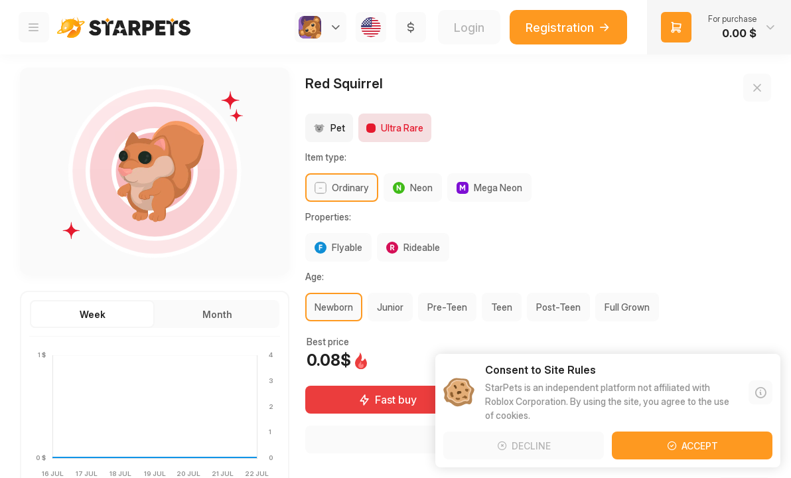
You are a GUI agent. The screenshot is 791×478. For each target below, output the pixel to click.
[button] (719, 27)
